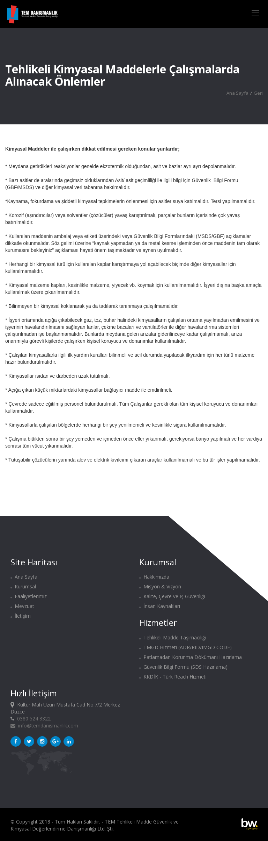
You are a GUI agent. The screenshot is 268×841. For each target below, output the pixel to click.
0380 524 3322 (34, 718)
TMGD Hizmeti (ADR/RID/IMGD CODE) (185, 647)
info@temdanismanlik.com (44, 725)
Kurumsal (23, 586)
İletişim (20, 615)
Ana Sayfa (237, 93)
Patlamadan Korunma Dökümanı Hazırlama (190, 657)
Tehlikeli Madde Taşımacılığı (172, 637)
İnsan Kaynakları (159, 606)
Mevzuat (22, 606)
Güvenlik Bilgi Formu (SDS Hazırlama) (183, 667)
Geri (258, 93)
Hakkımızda (154, 576)
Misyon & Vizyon (160, 586)
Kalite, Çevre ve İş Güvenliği (172, 596)
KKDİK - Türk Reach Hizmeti (173, 676)
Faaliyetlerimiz (28, 596)
